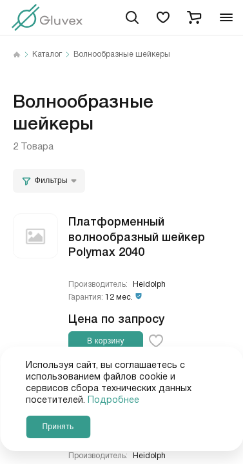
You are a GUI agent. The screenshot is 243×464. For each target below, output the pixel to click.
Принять (57, 426)
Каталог (47, 55)
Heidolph (149, 284)
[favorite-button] (156, 341)
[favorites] (163, 17)
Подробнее (113, 400)
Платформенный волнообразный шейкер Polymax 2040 (136, 235)
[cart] (194, 17)
